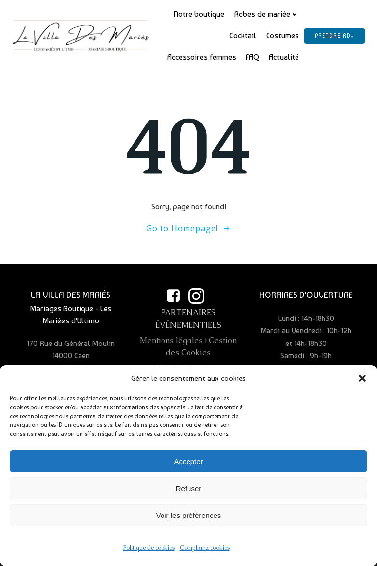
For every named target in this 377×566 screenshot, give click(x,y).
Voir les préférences (188, 518)
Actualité (284, 57)
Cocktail (242, 35)
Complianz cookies (205, 551)
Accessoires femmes (201, 57)
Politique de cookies (149, 551)
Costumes (282, 35)
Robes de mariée (266, 14)
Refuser (189, 491)
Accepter (188, 464)
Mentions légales (171, 340)
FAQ (252, 57)
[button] (362, 381)
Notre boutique (199, 14)
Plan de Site (176, 368)
